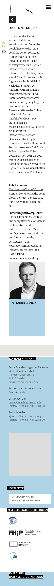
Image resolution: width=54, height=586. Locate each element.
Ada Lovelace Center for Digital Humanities (24, 52)
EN (3, 46)
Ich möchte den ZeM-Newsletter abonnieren (26, 499)
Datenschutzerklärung (26, 576)
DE (3, 42)
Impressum (16, 573)
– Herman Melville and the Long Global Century (27, 193)
